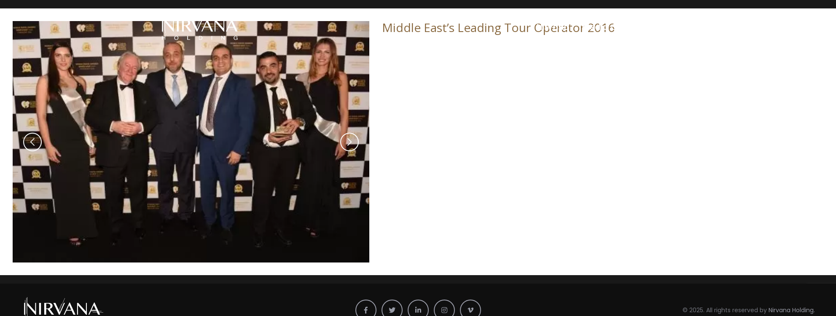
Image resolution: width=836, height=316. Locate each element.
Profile (664, 27)
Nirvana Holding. (792, 308)
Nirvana (553, 27)
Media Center (610, 27)
